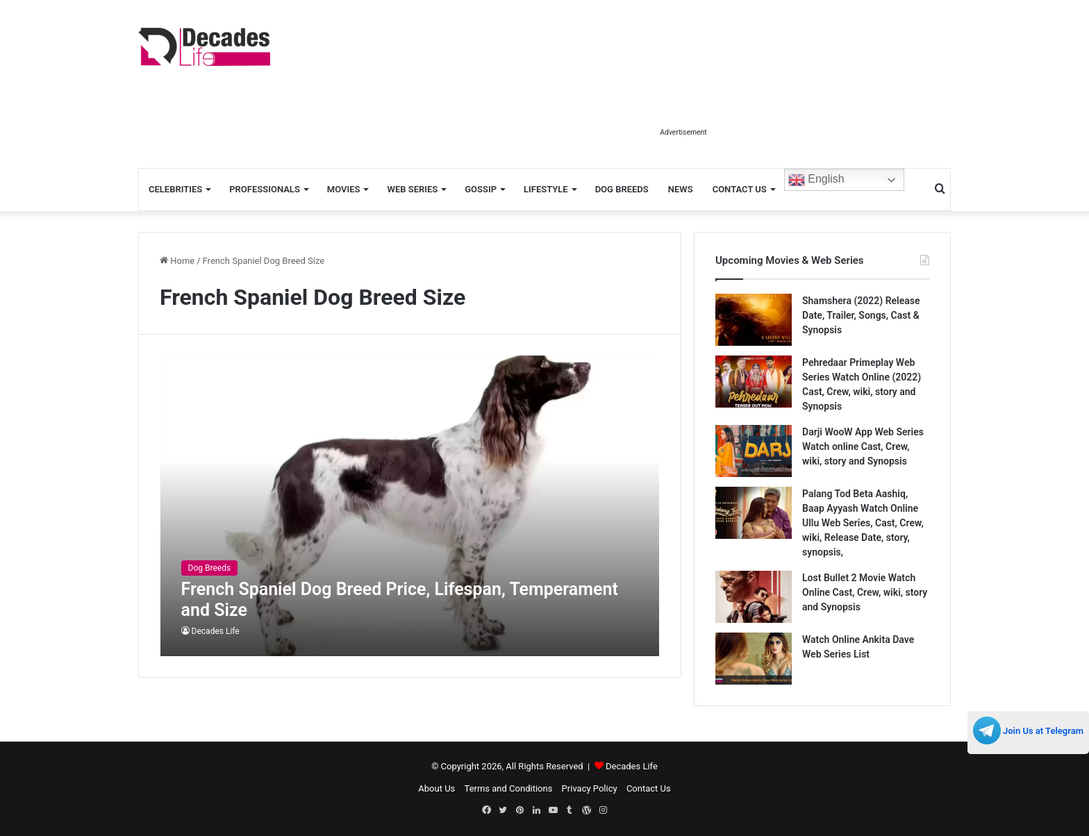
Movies (343, 189)
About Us (436, 788)
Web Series (412, 189)
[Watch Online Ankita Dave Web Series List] (753, 659)
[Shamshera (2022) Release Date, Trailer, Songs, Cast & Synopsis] (753, 320)
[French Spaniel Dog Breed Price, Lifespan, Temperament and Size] (410, 506)
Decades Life (216, 631)
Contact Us (740, 189)
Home (177, 261)
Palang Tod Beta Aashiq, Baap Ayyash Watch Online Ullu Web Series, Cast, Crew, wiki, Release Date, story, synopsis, (863, 523)
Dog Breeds (622, 189)
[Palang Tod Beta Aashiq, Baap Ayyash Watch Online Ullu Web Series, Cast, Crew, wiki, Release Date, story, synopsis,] (753, 513)
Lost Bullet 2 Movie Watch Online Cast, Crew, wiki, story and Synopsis (864, 592)
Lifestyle (546, 189)
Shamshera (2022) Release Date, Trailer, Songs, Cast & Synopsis (861, 315)
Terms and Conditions (509, 788)
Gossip (481, 189)
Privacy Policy (589, 788)
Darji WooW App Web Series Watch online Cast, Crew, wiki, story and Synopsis (863, 446)
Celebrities (175, 189)
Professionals (264, 189)
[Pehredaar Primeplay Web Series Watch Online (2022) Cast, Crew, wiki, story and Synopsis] (753, 382)
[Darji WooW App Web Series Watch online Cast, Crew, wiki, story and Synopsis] (753, 451)
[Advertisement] (683, 89)
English (816, 180)
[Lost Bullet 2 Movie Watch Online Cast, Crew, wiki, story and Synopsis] (753, 597)
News (680, 189)
